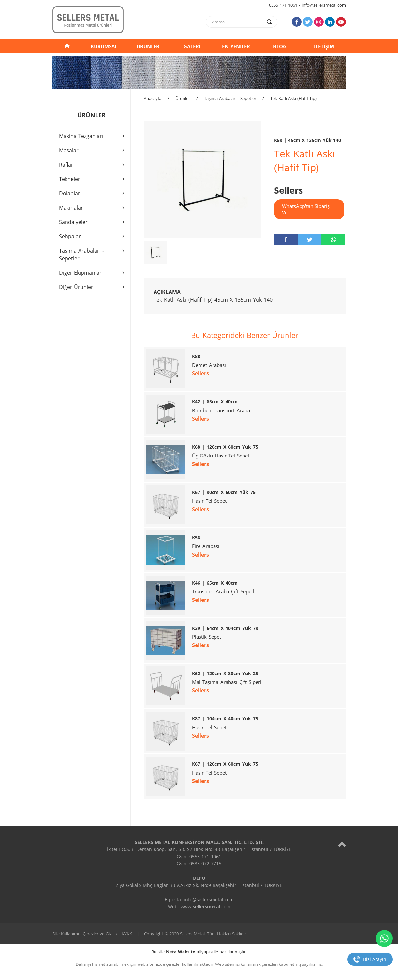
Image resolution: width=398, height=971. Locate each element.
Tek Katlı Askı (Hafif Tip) (293, 98)
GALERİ (192, 46)
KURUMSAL (104, 46)
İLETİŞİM (324, 46)
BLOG (280, 46)
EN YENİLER (236, 46)
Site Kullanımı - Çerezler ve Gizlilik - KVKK (92, 933)
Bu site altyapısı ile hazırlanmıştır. (199, 952)
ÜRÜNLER (148, 46)
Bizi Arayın (374, 959)
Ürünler (182, 98)
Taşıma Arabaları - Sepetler (230, 98)
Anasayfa (152, 98)
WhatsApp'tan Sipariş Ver (306, 209)
